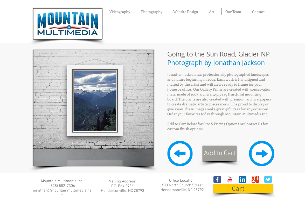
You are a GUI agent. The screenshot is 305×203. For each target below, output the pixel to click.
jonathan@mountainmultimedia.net (62, 193)
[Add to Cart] (220, 153)
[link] (243, 189)
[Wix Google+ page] (255, 179)
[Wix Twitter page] (268, 179)
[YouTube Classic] (230, 179)
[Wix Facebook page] (217, 179)
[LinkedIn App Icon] (242, 179)
